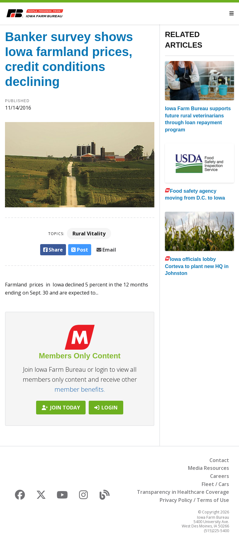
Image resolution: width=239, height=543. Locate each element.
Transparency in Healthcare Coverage (183, 492)
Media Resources (208, 468)
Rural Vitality (89, 233)
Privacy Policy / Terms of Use (194, 500)
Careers (219, 476)
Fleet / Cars (215, 484)
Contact (219, 460)
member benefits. (79, 389)
